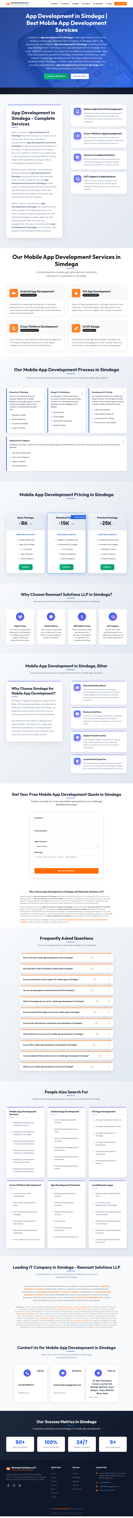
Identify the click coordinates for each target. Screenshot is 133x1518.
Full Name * (39, 818)
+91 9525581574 (26, 1386)
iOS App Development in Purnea (106, 1163)
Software (76, 1487)
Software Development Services (64, 1205)
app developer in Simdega (45, 1320)
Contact (54, 1498)
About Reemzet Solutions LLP (66, 1238)
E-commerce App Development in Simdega (106, 1205)
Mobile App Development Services (65, 1196)
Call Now (25, 567)
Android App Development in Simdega (66, 1141)
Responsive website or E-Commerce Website (60, 1294)
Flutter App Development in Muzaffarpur (24, 1224)
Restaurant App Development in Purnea (108, 1233)
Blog (108, 4)
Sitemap (78, 1515)
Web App (76, 1483)
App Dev (75, 1475)
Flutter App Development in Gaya (24, 1205)
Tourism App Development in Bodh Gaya (108, 1242)
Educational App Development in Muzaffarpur (108, 1214)
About (75, 4)
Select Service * (41, 841)
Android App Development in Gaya (66, 1132)
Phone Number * (41, 831)
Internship (98, 4)
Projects (86, 4)
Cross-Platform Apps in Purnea (26, 1241)
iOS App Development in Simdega (106, 1136)
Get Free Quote (79, 76)
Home (54, 4)
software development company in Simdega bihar (68, 1311)
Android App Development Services (65, 1122)
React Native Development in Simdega (25, 1214)
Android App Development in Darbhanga (66, 1159)
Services (65, 4)
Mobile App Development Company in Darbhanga (23, 1153)
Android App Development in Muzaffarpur (66, 1150)
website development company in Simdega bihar (74, 1309)
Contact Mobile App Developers (62, 1230)
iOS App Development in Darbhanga (106, 1154)
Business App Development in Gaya (108, 1196)
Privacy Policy (56, 1515)
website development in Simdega (73, 921)
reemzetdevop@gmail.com (67, 1386)
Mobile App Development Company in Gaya (23, 1125)
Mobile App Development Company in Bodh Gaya (23, 1171)
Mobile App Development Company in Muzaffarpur (23, 1144)
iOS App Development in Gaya (108, 1128)
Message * (38, 852)
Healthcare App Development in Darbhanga (108, 1224)
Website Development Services (63, 1214)
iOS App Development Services (108, 1121)
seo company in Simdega (80, 1322)
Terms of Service (68, 1515)
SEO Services (59, 1223)
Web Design (77, 1479)
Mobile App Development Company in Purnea (23, 1162)
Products (54, 1483)
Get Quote (120, 4)
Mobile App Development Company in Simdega (23, 1134)
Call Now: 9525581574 (56, 76)
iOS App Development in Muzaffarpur (106, 1145)
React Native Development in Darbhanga (25, 1233)
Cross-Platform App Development (21, 1196)
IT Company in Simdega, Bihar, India (88, 1299)
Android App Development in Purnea (66, 1169)
